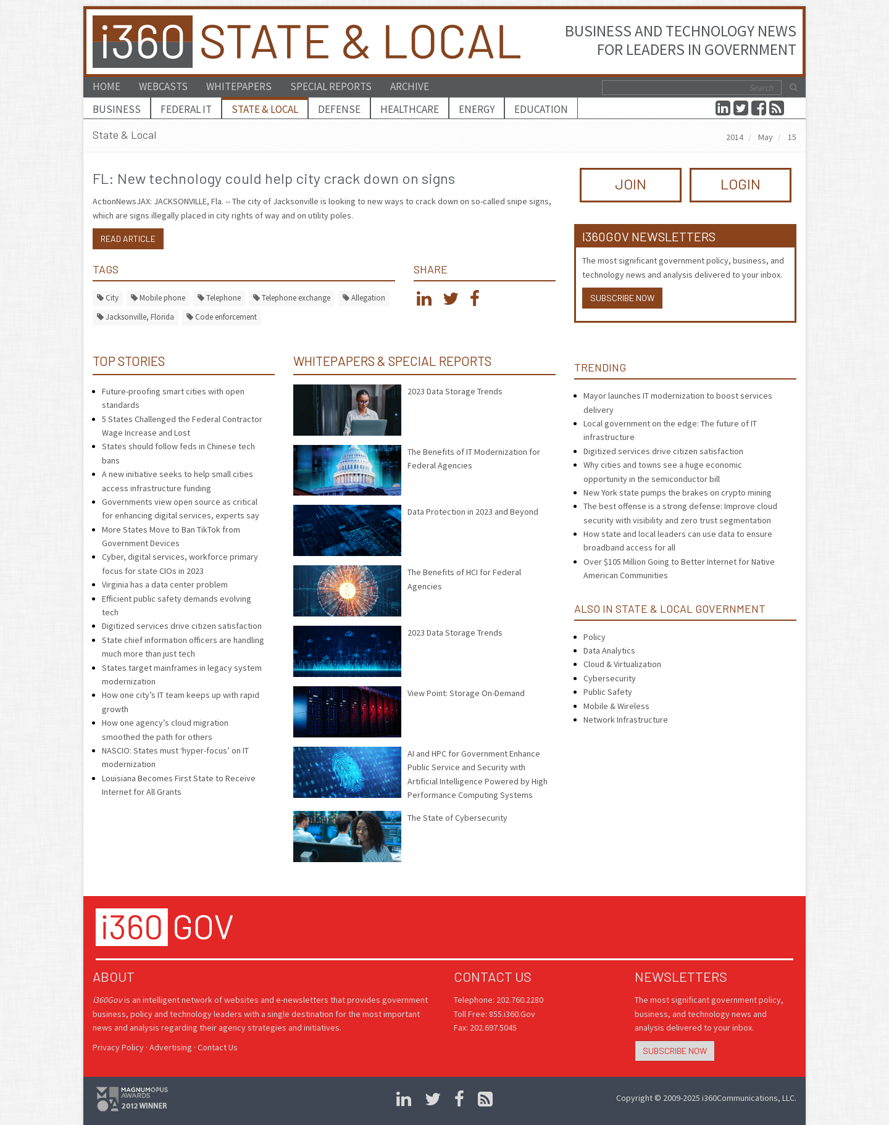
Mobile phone (158, 298)
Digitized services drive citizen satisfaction (182, 625)
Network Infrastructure (625, 719)
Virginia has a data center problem (165, 584)
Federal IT (186, 109)
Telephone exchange (291, 298)
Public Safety (607, 691)
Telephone (219, 298)
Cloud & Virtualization (622, 664)
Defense (339, 109)
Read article (128, 238)
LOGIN (740, 184)
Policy (594, 636)
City (108, 298)
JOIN (630, 184)
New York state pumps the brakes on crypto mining (677, 492)
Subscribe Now (622, 298)
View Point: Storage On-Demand (466, 693)
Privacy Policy (118, 1047)
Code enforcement (221, 317)
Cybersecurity (609, 678)
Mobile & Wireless (616, 706)
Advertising (170, 1047)
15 (792, 137)
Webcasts (163, 86)
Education (541, 109)
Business (117, 109)
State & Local (265, 109)
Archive (409, 86)
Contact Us (218, 1047)
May (765, 137)
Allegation (364, 298)
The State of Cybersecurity (457, 817)
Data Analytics (609, 650)
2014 (734, 137)
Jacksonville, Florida (135, 317)
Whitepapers (239, 86)
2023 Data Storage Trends (455, 391)
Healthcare (409, 109)
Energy (477, 109)
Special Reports (331, 86)
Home (106, 86)
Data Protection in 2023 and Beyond (472, 511)
